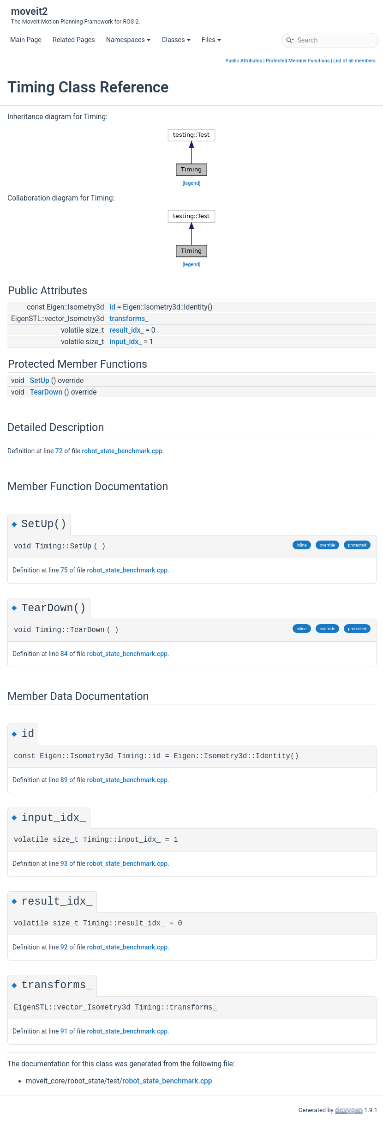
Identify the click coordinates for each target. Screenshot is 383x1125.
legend (191, 183)
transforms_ (128, 319)
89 (64, 780)
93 (64, 863)
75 (64, 570)
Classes (176, 40)
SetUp (39, 381)
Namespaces (128, 40)
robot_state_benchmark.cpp (122, 451)
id (112, 307)
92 (64, 947)
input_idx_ (125, 342)
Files (211, 40)
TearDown (46, 392)
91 (64, 1031)
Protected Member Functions (298, 61)
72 (59, 451)
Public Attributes (243, 61)
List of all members (354, 61)
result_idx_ (126, 330)
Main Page (26, 40)
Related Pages (74, 40)
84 (64, 653)
